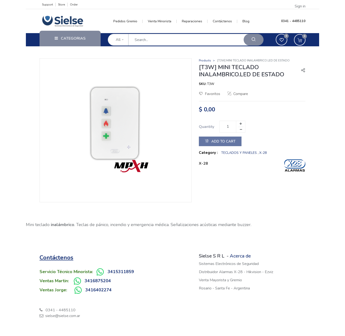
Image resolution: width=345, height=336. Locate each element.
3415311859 (121, 272)
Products (205, 60)
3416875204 (98, 281)
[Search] (254, 40)
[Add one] (240, 124)
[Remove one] (240, 129)
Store (61, 4)
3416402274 (98, 290)
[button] (301, 71)
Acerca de (240, 256)
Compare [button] (238, 93)
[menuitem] (128, 21)
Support (47, 4)
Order (74, 4)
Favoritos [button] (209, 93)
